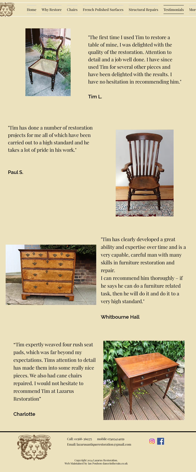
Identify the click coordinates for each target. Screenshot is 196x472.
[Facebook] (160, 441)
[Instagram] (152, 441)
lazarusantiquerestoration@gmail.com (104, 444)
